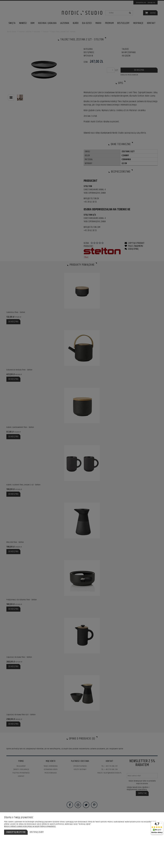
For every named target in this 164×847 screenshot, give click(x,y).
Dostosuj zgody (37, 832)
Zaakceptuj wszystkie (16, 832)
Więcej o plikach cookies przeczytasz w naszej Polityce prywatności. (30, 826)
